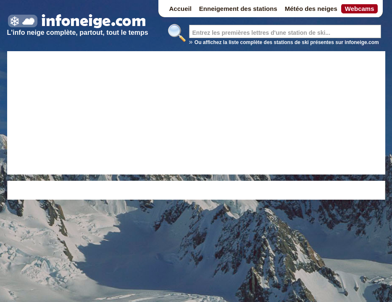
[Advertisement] (196, 114)
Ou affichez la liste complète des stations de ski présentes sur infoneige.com (287, 42)
